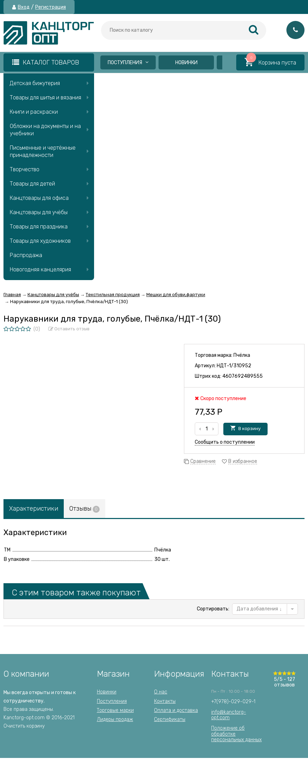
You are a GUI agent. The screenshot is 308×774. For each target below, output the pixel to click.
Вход (24, 7)
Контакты (165, 701)
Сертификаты (169, 719)
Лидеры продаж (115, 719)
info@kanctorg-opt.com (228, 715)
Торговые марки (115, 710)
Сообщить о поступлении (225, 442)
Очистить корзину (24, 726)
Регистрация (50, 7)
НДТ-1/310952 (234, 366)
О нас (160, 692)
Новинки (186, 63)
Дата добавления (259, 609)
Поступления (128, 63)
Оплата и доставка (176, 710)
